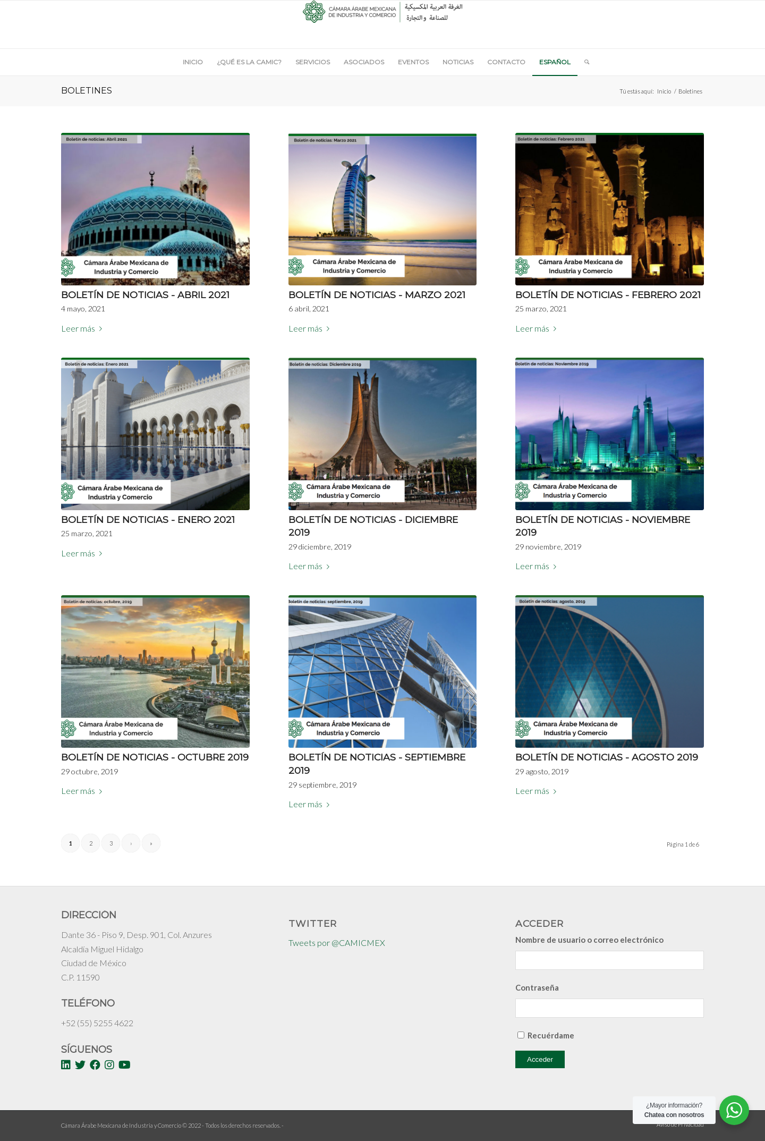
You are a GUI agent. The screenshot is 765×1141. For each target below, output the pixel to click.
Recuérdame (551, 1035)
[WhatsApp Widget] (734, 1110)
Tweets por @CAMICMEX (336, 942)
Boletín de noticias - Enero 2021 (148, 519)
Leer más (83, 328)
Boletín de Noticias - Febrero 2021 (608, 294)
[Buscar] (583, 62)
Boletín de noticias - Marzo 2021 (376, 294)
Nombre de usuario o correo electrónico (589, 939)
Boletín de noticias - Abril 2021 (145, 294)
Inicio (664, 91)
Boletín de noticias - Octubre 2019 (155, 757)
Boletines (86, 91)
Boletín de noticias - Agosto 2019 (606, 757)
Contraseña (537, 987)
